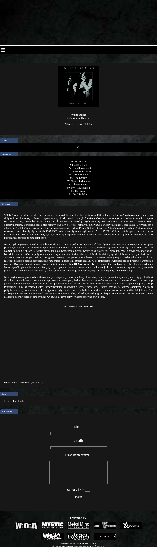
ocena (4, 140)
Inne (4, 394)
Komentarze (7, 411)
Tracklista (6, 154)
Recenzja (6, 204)
